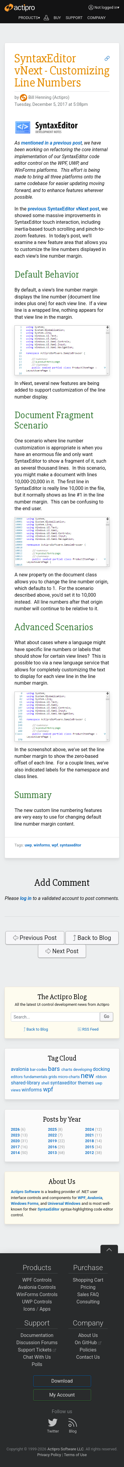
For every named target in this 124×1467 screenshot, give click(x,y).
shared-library (26, 1083)
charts (67, 1069)
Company (88, 1323)
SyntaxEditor (49, 1209)
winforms (41, 845)
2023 (15, 1135)
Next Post (62, 951)
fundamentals (36, 1076)
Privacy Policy (49, 1454)
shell (45, 1083)
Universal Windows (64, 1203)
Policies (88, 1350)
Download (62, 1381)
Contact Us (88, 1357)
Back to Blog (92, 937)
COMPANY (96, 17)
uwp (28, 845)
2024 (89, 1129)
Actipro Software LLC (65, 1449)
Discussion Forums (37, 1342)
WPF (82, 1197)
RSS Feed (88, 1029)
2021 (89, 1135)
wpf (55, 845)
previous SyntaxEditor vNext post (63, 209)
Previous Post (35, 937)
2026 (15, 1129)
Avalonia (94, 1197)
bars (54, 1068)
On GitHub (88, 1342)
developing (83, 1069)
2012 (89, 1152)
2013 (52, 1152)
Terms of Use (75, 1454)
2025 (52, 1129)
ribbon (101, 1076)
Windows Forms (25, 1203)
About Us (88, 1335)
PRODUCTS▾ (29, 17)
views (16, 1090)
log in (25, 898)
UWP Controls (37, 1302)
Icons (29, 1309)
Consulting (88, 1302)
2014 (15, 1152)
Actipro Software (25, 1191)
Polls (37, 1364)
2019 (52, 1141)
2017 (15, 1147)
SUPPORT (74, 17)
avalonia (20, 1069)
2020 (15, 1141)
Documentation (37, 1335)
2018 (89, 1141)
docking (101, 1069)
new (88, 1075)
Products (37, 1267)
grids (53, 1076)
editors (17, 1076)
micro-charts (69, 1076)
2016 (52, 1147)
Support (37, 1323)
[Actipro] (20, 8)
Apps (45, 1309)
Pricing (88, 1287)
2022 (52, 1135)
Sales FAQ (88, 1294)
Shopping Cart (88, 1280)
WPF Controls (37, 1280)
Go (106, 1016)
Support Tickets (37, 1350)
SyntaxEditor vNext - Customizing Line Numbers (62, 70)
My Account (62, 1395)
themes (86, 1083)
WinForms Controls (37, 1294)
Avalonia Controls (37, 1287)
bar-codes (39, 1069)
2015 (89, 1147)
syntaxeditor (70, 845)
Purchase (88, 1267)
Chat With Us (37, 1357)
